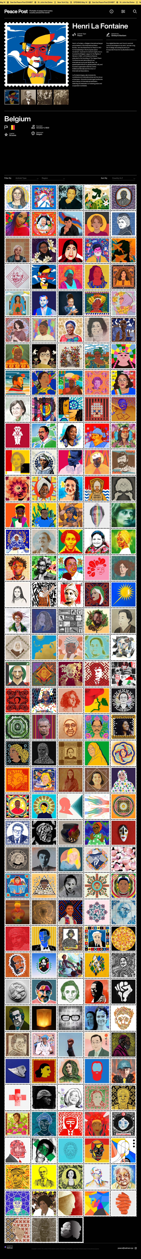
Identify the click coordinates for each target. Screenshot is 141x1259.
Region (45, 178)
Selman (10, 1248)
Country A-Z (117, 178)
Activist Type (21, 178)
